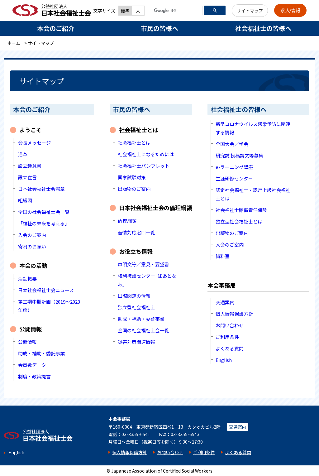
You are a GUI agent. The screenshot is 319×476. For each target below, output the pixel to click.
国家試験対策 (132, 177)
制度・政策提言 (34, 376)
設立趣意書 (29, 165)
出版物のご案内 (134, 188)
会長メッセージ (34, 142)
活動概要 (27, 278)
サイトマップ (250, 10)
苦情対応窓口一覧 (136, 232)
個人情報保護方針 (234, 313)
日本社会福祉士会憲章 (41, 188)
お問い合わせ (230, 325)
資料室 (223, 256)
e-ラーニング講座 (234, 167)
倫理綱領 (127, 221)
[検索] (176, 11)
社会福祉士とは (134, 142)
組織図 (25, 200)
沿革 (22, 154)
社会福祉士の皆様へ (263, 28)
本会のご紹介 (55, 28)
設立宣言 (27, 177)
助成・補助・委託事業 (41, 353)
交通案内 (225, 302)
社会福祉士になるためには (146, 154)
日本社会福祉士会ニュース (46, 290)
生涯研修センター (234, 178)
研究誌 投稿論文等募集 (239, 155)
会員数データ (32, 365)
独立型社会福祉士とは (239, 221)
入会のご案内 (32, 235)
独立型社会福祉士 (136, 307)
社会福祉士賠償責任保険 (241, 210)
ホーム (13, 43)
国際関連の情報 (134, 295)
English (224, 360)
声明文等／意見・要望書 (143, 264)
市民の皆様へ (159, 28)
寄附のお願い (32, 246)
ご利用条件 (227, 337)
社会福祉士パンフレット (143, 165)
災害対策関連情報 (136, 342)
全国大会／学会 (232, 144)
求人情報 (290, 10)
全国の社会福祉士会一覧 (43, 212)
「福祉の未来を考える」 (43, 223)
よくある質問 (230, 348)
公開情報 (27, 342)
